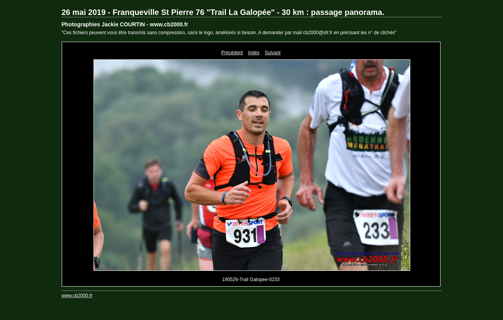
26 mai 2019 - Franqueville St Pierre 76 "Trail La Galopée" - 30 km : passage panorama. (223, 12)
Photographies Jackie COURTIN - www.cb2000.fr (125, 24)
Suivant (273, 52)
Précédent (232, 52)
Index (253, 52)
